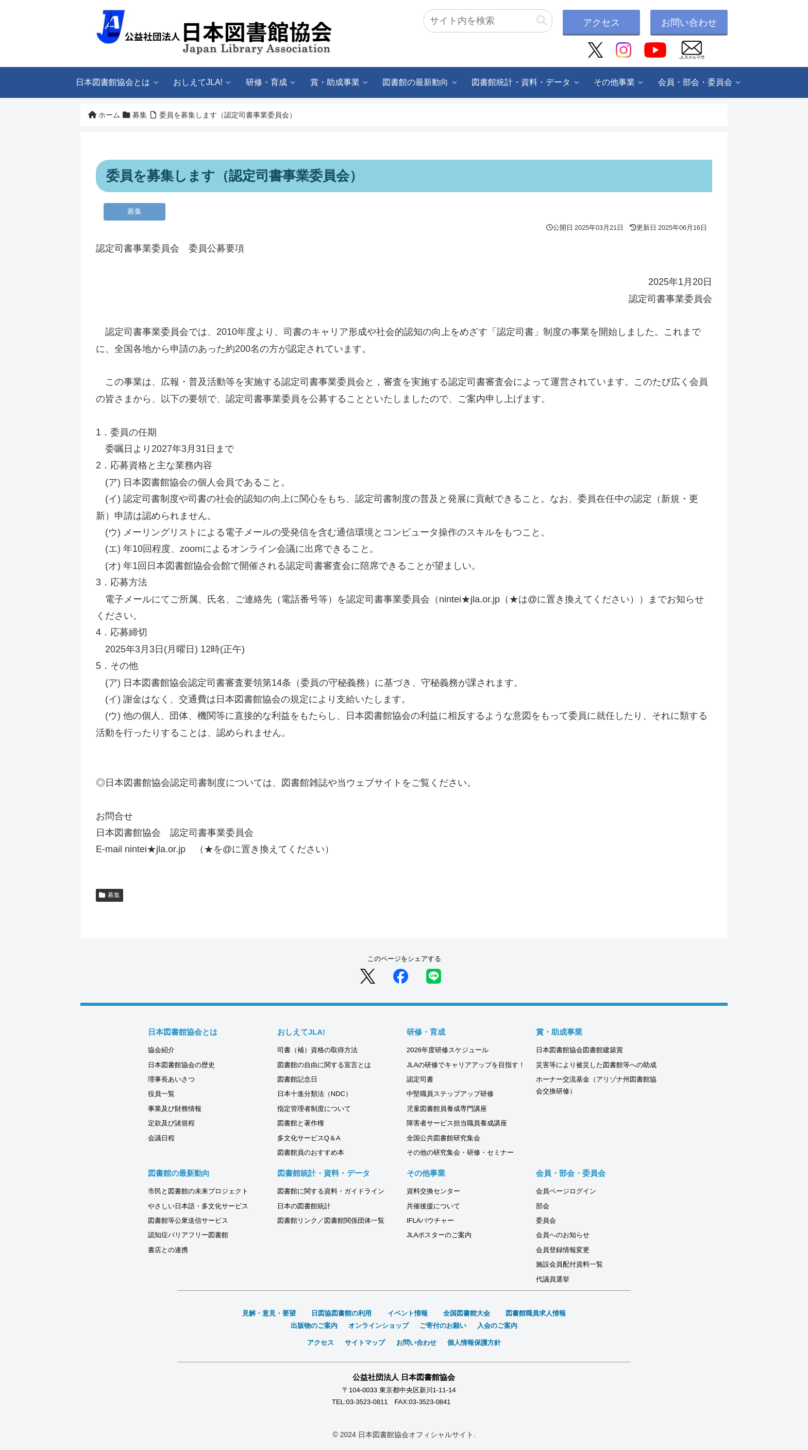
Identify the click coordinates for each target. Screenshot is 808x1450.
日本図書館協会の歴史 (181, 1065)
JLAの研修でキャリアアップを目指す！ (466, 1065)
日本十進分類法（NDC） (314, 1094)
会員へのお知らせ (563, 1235)
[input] (488, 20)
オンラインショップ (378, 1325)
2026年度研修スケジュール (448, 1050)
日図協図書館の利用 (341, 1313)
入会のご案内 (497, 1325)
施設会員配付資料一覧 (569, 1264)
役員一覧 (161, 1094)
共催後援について (433, 1206)
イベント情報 (408, 1313)
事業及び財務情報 (174, 1108)
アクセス (601, 23)
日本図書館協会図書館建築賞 (579, 1050)
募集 (109, 895)
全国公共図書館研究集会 (443, 1138)
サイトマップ (365, 1342)
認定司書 (420, 1079)
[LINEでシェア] (433, 975)
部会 (542, 1206)
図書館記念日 (297, 1079)
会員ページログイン (566, 1191)
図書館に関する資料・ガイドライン (330, 1191)
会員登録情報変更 (563, 1250)
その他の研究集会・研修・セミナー (460, 1152)
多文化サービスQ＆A (309, 1138)
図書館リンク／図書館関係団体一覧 (330, 1220)
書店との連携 (168, 1250)
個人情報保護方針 (474, 1342)
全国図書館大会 (466, 1313)
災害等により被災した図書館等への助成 (596, 1065)
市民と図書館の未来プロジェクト (198, 1191)
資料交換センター (433, 1191)
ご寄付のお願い (442, 1325)
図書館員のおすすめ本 (310, 1152)
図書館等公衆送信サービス (188, 1220)
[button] (541, 21)
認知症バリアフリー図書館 (188, 1235)
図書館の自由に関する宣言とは (324, 1065)
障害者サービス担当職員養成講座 (457, 1123)
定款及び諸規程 (171, 1123)
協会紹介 (161, 1050)
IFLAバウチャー (430, 1220)
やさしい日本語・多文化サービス (198, 1206)
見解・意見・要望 (269, 1313)
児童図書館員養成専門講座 (447, 1108)
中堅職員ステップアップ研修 (450, 1094)
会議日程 (161, 1138)
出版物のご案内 (314, 1325)
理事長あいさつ (171, 1079)
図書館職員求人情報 (536, 1313)
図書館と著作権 (300, 1123)
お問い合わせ (689, 23)
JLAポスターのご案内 (439, 1235)
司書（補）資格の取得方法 (317, 1050)
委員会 (546, 1220)
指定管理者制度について (314, 1108)
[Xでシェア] (367, 975)
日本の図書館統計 (304, 1206)
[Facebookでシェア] (400, 975)
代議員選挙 (552, 1279)
